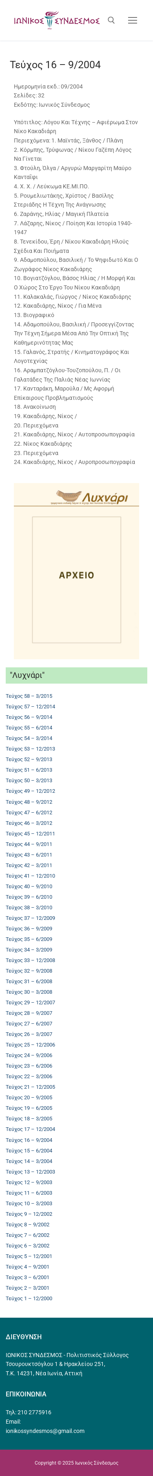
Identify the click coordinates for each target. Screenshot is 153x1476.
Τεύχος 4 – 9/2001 (27, 1267)
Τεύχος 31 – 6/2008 (29, 981)
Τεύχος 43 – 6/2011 (29, 855)
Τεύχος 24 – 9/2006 (29, 1055)
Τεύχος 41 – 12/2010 (30, 876)
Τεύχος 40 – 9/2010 (29, 886)
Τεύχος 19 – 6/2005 (29, 1108)
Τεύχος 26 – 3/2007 (29, 1034)
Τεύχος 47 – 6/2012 (29, 812)
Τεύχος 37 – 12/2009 (30, 918)
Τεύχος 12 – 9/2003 (29, 1182)
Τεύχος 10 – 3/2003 (29, 1203)
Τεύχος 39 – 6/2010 (29, 897)
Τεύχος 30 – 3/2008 (29, 992)
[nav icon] (132, 20)
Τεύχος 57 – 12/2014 (30, 706)
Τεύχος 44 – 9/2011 (29, 844)
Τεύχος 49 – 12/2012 (30, 791)
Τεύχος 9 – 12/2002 (29, 1214)
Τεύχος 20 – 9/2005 (29, 1097)
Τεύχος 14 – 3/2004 (29, 1161)
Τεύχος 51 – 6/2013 (29, 770)
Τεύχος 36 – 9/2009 (29, 929)
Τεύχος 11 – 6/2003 (29, 1193)
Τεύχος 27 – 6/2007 (29, 1024)
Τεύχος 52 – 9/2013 (29, 759)
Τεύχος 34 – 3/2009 (29, 950)
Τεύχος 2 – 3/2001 (27, 1288)
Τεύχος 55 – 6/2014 (29, 728)
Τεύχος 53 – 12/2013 (30, 749)
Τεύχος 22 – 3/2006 (29, 1076)
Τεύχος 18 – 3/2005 (29, 1119)
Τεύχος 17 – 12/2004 (30, 1129)
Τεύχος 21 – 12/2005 (30, 1087)
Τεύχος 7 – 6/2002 (27, 1235)
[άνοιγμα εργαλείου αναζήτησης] (111, 20)
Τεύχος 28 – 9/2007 (29, 1013)
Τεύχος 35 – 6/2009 (29, 939)
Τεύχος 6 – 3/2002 (27, 1246)
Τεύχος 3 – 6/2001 (27, 1277)
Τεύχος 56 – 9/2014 (29, 717)
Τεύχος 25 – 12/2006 (30, 1045)
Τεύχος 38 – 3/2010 (29, 907)
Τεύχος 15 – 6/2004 (29, 1151)
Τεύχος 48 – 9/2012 (29, 802)
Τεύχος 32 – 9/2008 (29, 971)
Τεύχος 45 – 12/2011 (30, 834)
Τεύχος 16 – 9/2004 (29, 1140)
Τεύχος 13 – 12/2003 (30, 1172)
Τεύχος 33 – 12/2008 (30, 960)
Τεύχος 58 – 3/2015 (29, 696)
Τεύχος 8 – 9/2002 (27, 1224)
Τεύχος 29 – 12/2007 (30, 1002)
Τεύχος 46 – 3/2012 (29, 823)
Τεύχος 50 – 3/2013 (29, 780)
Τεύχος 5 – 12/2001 (29, 1256)
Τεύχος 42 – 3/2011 (29, 865)
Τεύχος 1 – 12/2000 (29, 1298)
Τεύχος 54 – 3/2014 (29, 738)
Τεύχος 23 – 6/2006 (29, 1066)
